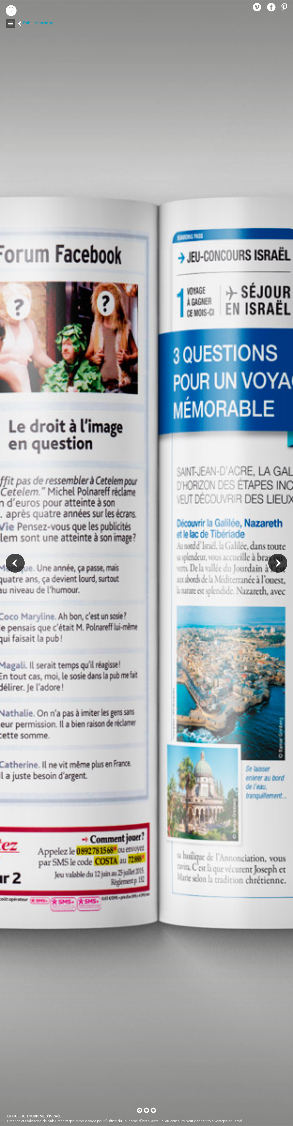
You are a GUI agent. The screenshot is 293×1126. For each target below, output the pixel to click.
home (11, 10)
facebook (271, 7)
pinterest (285, 7)
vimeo (257, 7)
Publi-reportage (38, 23)
